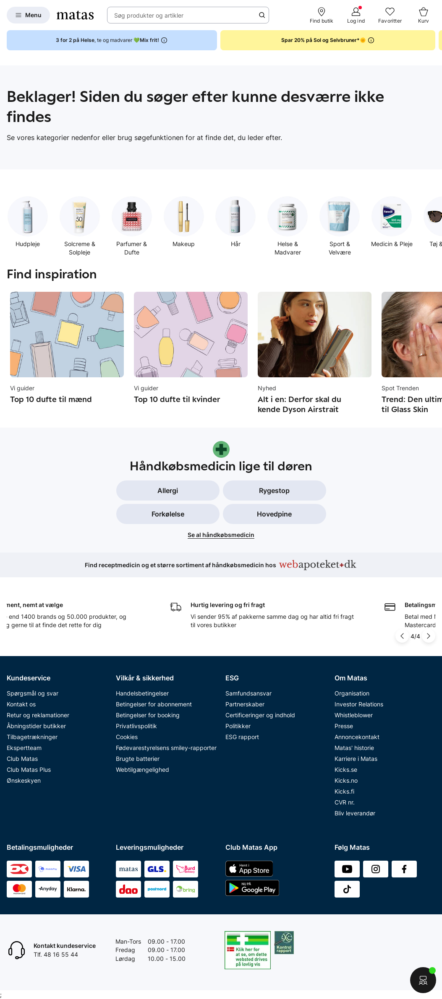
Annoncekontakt (357, 736)
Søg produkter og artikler (148, 15)
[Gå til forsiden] (75, 15)
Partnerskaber (244, 704)
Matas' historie (354, 747)
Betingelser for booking (148, 715)
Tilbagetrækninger (32, 736)
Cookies (127, 736)
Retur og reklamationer (38, 715)
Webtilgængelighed (142, 769)
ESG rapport (242, 736)
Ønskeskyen (24, 780)
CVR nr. (345, 802)
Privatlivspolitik (136, 725)
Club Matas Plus (29, 769)
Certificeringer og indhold (260, 715)
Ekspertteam (24, 747)
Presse (344, 725)
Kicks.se (346, 769)
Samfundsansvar (248, 693)
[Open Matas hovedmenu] (28, 15)
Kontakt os (21, 704)
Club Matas (22, 758)
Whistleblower (354, 715)
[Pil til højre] (428, 636)
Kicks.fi (344, 791)
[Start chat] (423, 980)
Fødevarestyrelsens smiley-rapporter (166, 747)
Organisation (352, 693)
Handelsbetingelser (142, 693)
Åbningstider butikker (36, 725)
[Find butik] (321, 15)
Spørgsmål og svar (32, 693)
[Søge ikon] (262, 15)
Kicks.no (346, 780)
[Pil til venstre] (403, 636)
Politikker (238, 725)
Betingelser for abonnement (154, 704)
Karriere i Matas (356, 758)
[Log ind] (356, 15)
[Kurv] (423, 15)
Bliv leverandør (355, 813)
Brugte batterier (138, 758)
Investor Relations (359, 704)
